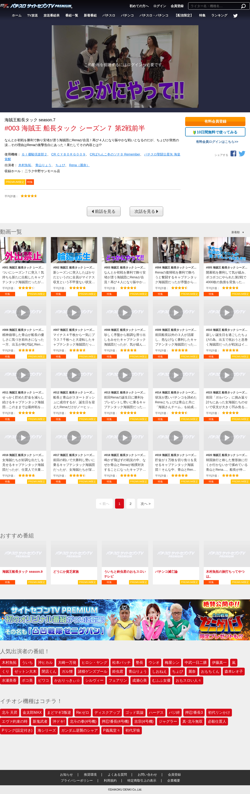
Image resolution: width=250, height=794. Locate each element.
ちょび (60, 165)
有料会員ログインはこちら (215, 142)
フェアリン (118, 680)
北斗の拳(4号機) (83, 721)
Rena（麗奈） (79, 165)
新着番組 (90, 15)
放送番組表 (52, 15)
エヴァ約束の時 (14, 721)
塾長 (139, 662)
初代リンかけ (219, 712)
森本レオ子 (234, 671)
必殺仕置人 (217, 721)
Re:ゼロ (82, 712)
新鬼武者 (40, 721)
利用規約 (110, 780)
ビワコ (43, 680)
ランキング (219, 15)
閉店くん (49, 671)
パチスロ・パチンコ (154, 15)
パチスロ (108, 15)
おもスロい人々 (188, 680)
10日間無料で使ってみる (215, 132)
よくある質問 (117, 774)
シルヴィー (94, 680)
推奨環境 (90, 774)
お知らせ (66, 774)
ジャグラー (168, 721)
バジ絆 (174, 712)
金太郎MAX (32, 712)
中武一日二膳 (196, 662)
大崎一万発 (67, 662)
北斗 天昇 (9, 712)
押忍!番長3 (194, 712)
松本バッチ (121, 662)
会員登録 (177, 6)
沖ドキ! (59, 721)
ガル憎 (67, 671)
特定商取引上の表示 (141, 780)
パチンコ (127, 15)
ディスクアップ (107, 712)
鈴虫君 (117, 671)
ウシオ (153, 662)
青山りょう (43, 165)
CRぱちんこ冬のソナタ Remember (115, 154)
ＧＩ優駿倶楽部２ (34, 154)
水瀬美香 (9, 680)
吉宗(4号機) (144, 721)
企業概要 (173, 780)
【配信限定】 (183, 15)
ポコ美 (27, 680)
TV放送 (32, 15)
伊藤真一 (219, 662)
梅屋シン (172, 662)
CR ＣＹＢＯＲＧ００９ (68, 154)
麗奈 (192, 671)
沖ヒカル (45, 662)
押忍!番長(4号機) (115, 721)
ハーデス (156, 712)
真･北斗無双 (192, 721)
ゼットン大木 (25, 671)
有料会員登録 (215, 121)
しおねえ (159, 671)
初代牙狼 (132, 730)
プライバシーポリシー (77, 780)
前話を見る (103, 211)
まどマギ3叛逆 (59, 712)
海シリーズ (47, 730)
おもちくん (210, 671)
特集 (202, 15)
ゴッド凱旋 (134, 712)
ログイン (159, 6)
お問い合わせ (147, 774)
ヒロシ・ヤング (94, 662)
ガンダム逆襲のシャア (79, 730)
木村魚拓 (24, 165)
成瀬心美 (139, 680)
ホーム (17, 15)
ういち (27, 662)
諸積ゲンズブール (92, 671)
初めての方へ (139, 6)
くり (5, 671)
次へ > (146, 504)
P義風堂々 (111, 730)
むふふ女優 (161, 680)
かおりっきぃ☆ (67, 680)
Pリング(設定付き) (17, 730)
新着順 (235, 232)
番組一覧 (71, 15)
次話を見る (146, 211)
